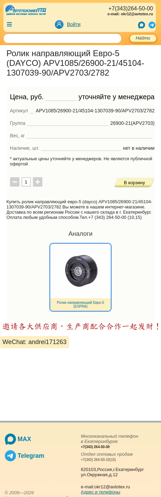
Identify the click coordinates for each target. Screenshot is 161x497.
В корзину (134, 182)
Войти (73, 24)
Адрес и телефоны (100, 492)
